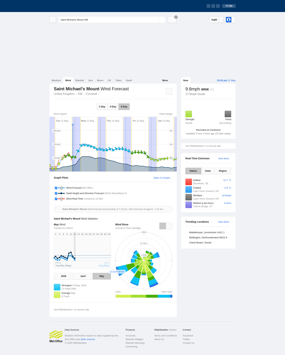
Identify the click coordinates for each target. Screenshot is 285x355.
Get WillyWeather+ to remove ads (203, 146)
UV (109, 80)
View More (223, 158)
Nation (193, 170)
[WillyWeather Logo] (66, 6)
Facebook (188, 335)
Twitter (186, 339)
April (83, 276)
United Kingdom (64, 93)
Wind (68, 80)
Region (223, 170)
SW (80, 93)
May (101, 276)
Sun (90, 80)
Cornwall (91, 93)
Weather (56, 80)
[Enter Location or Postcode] (112, 19)
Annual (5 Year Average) (128, 228)
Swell (129, 80)
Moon (100, 80)
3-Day (113, 106)
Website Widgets (134, 339)
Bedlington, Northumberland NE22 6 (208, 237)
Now (185, 80)
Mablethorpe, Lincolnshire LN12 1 (206, 232)
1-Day (102, 106)
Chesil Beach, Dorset (200, 242)
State (208, 170)
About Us (159, 339)
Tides (118, 80)
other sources (88, 339)
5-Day (124, 106)
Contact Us (188, 343)
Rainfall (79, 80)
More (165, 80)
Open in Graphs (162, 177)
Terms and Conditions (165, 335)
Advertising (131, 346)
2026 (63, 276)
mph (214, 19)
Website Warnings (135, 343)
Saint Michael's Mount (101, 93)
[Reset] (155, 19)
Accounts (130, 335)
